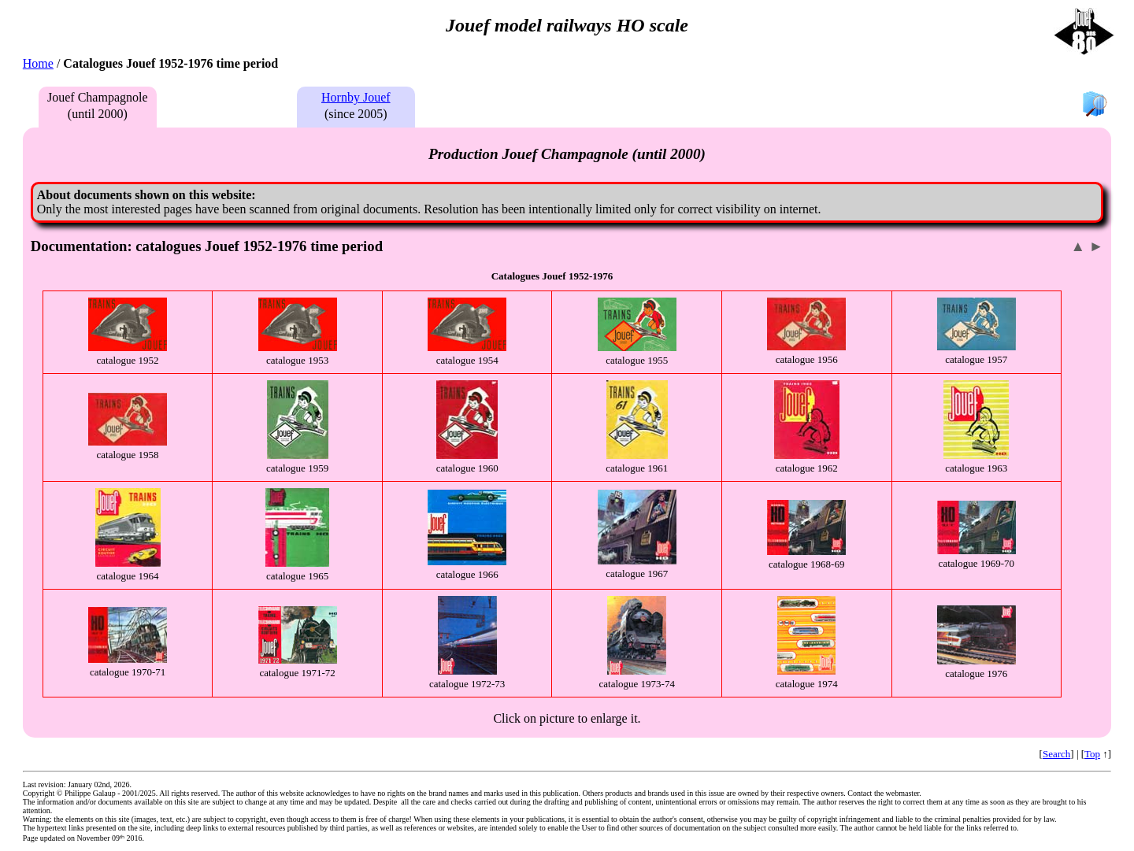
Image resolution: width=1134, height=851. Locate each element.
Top (1092, 754)
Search (1056, 754)
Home (38, 63)
